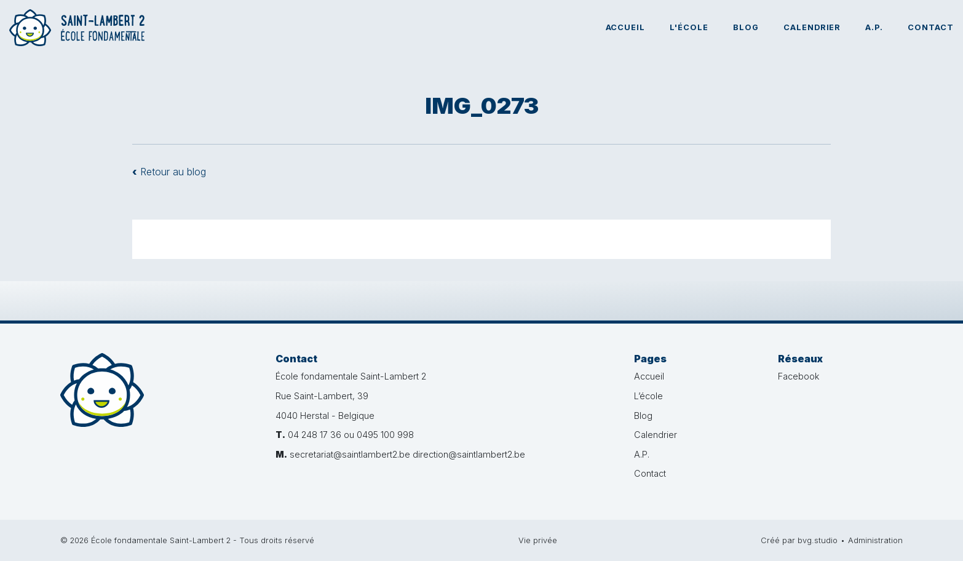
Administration (875, 540)
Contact (931, 27)
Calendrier (812, 27)
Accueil (626, 27)
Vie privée (537, 540)
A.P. (874, 27)
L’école (648, 396)
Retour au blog (169, 171)
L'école (689, 27)
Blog (746, 27)
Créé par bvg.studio (799, 540)
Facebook (798, 376)
